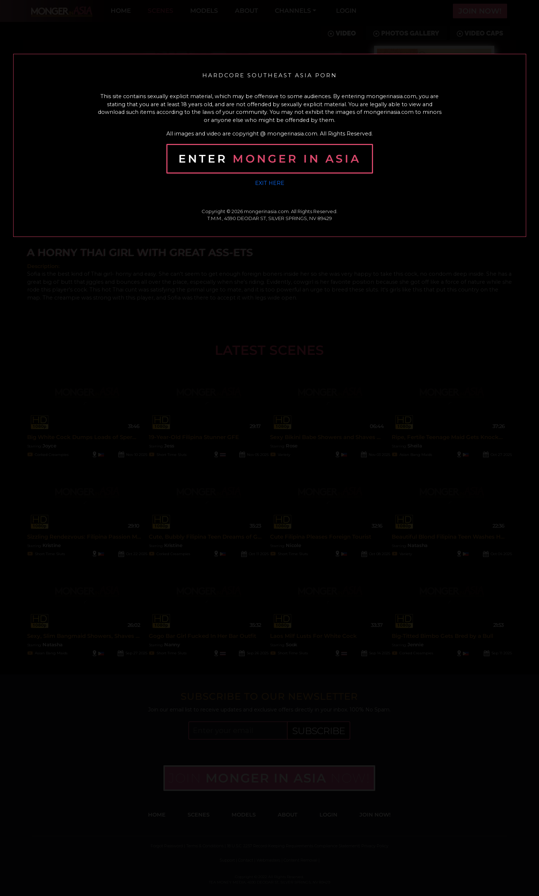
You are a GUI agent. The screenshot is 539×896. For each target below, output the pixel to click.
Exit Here (269, 183)
